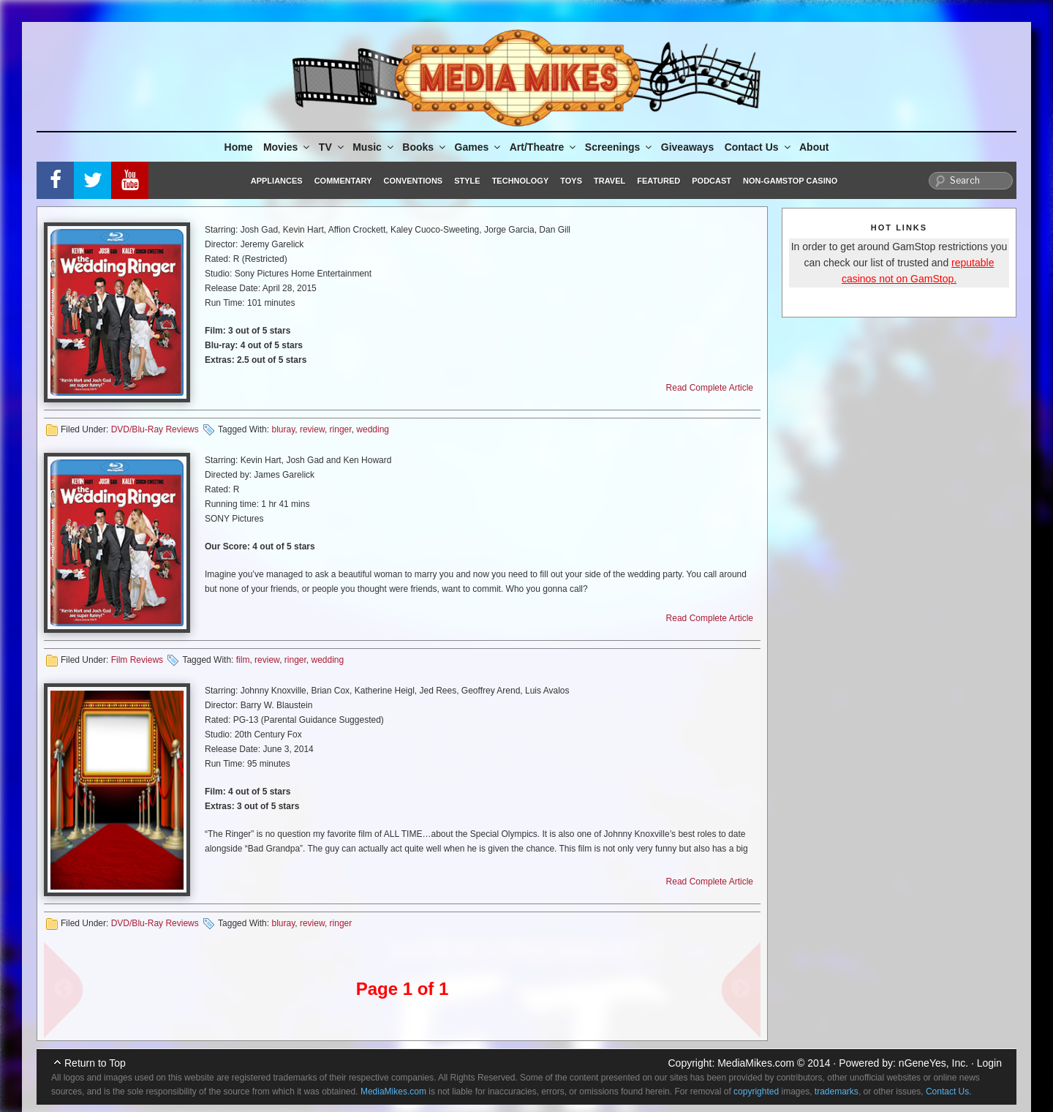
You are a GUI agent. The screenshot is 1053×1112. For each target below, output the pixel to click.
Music (374, 147)
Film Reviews (137, 660)
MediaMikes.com (755, 1063)
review (312, 429)
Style (467, 180)
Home (238, 147)
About (814, 147)
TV (332, 147)
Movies (287, 147)
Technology (520, 180)
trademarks (836, 1091)
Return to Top (95, 1063)
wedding (372, 429)
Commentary (343, 180)
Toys (571, 180)
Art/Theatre (544, 147)
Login (989, 1063)
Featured (658, 180)
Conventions (412, 180)
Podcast (711, 180)
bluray (283, 429)
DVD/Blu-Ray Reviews (155, 429)
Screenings (619, 147)
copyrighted (756, 1091)
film (243, 660)
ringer (341, 429)
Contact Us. (949, 1091)
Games (479, 147)
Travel (609, 180)
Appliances (277, 180)
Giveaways (687, 147)
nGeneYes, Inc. (933, 1063)
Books (425, 147)
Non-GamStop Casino (790, 180)
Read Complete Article (709, 388)
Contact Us (759, 147)
